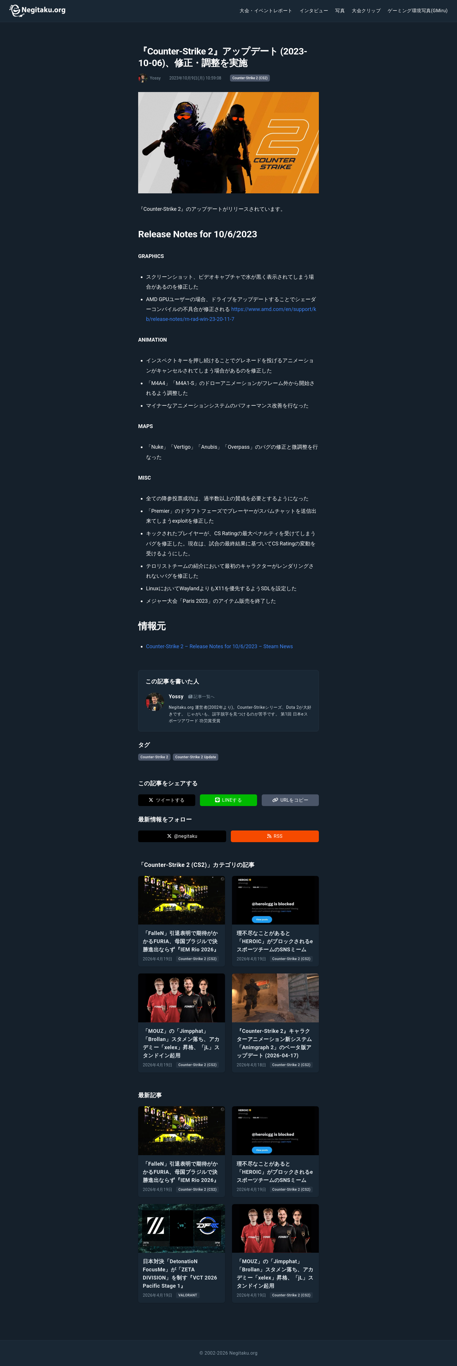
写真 (340, 10)
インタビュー (314, 10)
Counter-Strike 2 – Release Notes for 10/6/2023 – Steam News (219, 646)
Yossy (176, 696)
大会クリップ (366, 10)
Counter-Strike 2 (154, 757)
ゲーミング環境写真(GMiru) (418, 10)
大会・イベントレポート (266, 10)
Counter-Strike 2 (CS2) (250, 78)
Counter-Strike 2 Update (195, 757)
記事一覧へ (201, 696)
